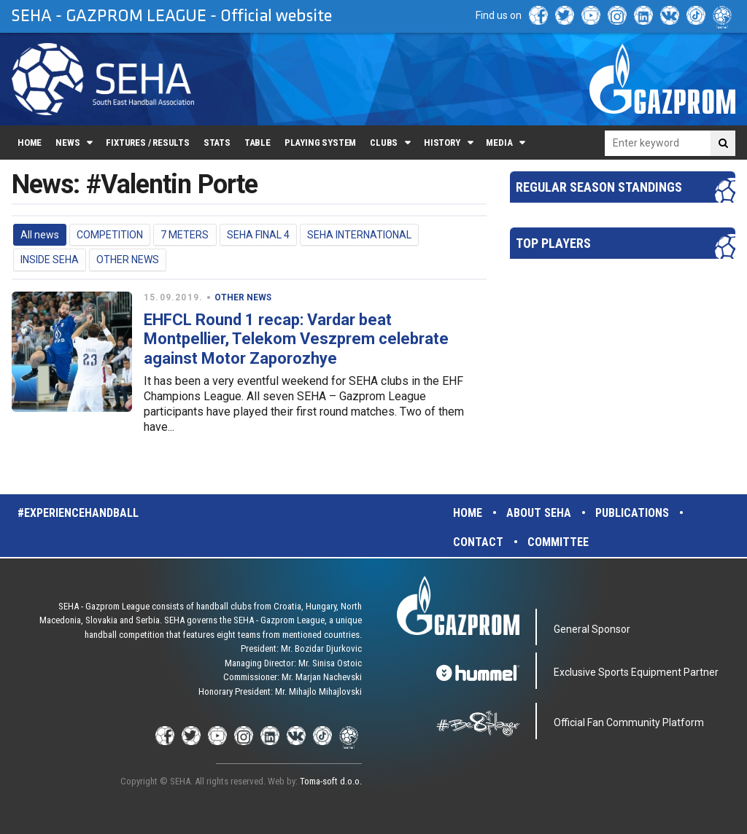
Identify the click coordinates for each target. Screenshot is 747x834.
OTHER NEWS (127, 259)
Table (257, 142)
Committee (558, 542)
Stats (217, 142)
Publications (632, 513)
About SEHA (538, 513)
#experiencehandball (78, 513)
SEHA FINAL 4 (258, 235)
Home (30, 142)
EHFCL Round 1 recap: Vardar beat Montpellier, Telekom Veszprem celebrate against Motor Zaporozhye (296, 339)
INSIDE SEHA (49, 259)
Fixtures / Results (148, 142)
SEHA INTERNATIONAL (359, 235)
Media (499, 142)
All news (39, 235)
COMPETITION (110, 235)
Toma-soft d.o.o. (331, 781)
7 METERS (184, 235)
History (442, 142)
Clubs (384, 142)
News (67, 142)
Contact (478, 542)
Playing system (320, 142)
